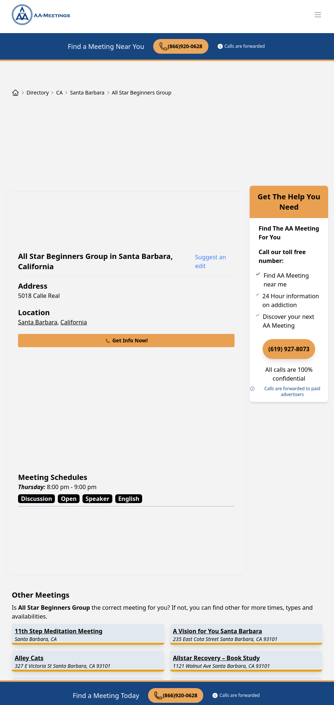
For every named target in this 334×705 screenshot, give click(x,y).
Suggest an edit (210, 261)
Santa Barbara (37, 322)
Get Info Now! (126, 340)
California (73, 322)
